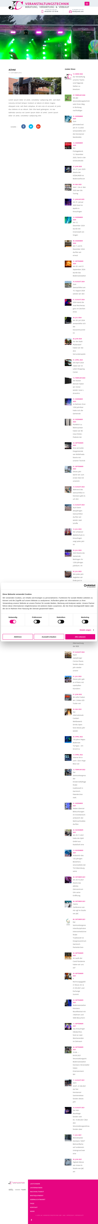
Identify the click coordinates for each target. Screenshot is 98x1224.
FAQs (32, 1203)
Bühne (12, 70)
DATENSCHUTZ (79, 1215)
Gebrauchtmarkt (37, 1199)
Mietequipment (36, 1196)
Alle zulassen (80, 637)
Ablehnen (18, 637)
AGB (64, 1215)
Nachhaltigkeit (37, 1192)
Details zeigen (85, 630)
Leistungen (35, 1184)
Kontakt (34, 1207)
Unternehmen (36, 1188)
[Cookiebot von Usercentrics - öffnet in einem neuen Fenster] (85, 586)
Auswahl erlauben (49, 637)
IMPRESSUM (70, 1215)
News (32, 1211)
